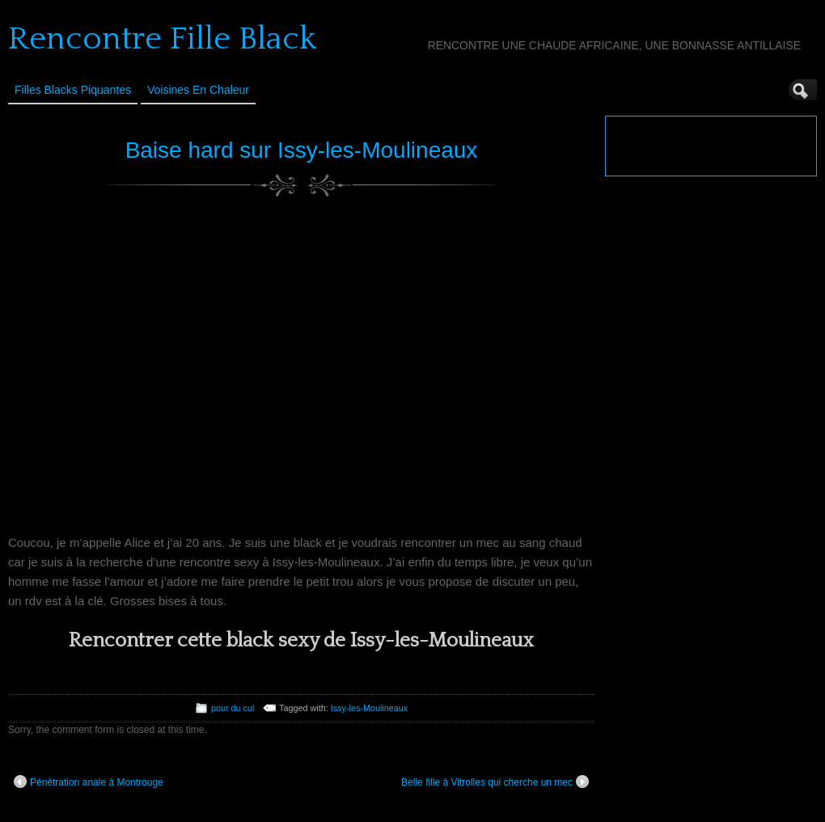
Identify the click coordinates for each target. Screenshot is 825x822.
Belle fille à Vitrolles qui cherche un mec (495, 781)
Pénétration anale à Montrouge (88, 781)
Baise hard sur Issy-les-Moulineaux (301, 150)
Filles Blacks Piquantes (73, 89)
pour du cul (232, 708)
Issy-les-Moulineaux (369, 708)
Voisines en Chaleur (198, 89)
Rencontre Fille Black (162, 39)
